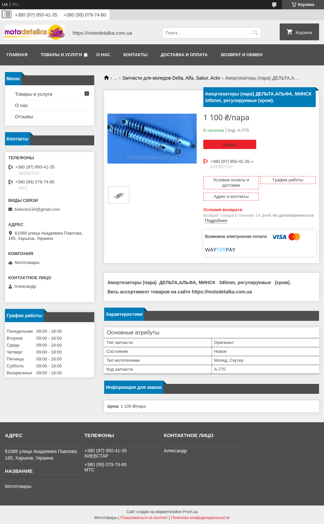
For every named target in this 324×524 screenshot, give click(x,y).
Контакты (135, 54)
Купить (229, 144)
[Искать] (255, 33)
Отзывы (24, 116)
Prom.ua (190, 511)
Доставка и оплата (184, 54)
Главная (17, 54)
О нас (103, 54)
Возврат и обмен (242, 54)
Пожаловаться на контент (144, 517)
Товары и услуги (61, 54)
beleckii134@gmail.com (37, 209)
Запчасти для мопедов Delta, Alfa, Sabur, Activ (171, 78)
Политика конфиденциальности (200, 517)
